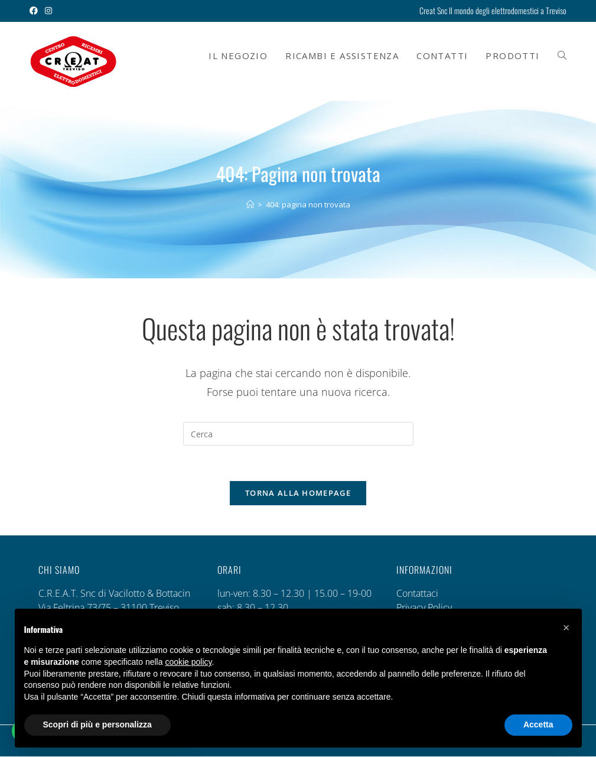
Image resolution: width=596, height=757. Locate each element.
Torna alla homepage (298, 493)
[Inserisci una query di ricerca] (298, 434)
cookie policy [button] (188, 662)
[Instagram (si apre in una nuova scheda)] (48, 11)
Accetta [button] (538, 724)
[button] (566, 627)
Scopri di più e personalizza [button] (97, 724)
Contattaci (417, 593)
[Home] (250, 204)
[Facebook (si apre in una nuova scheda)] (35, 11)
